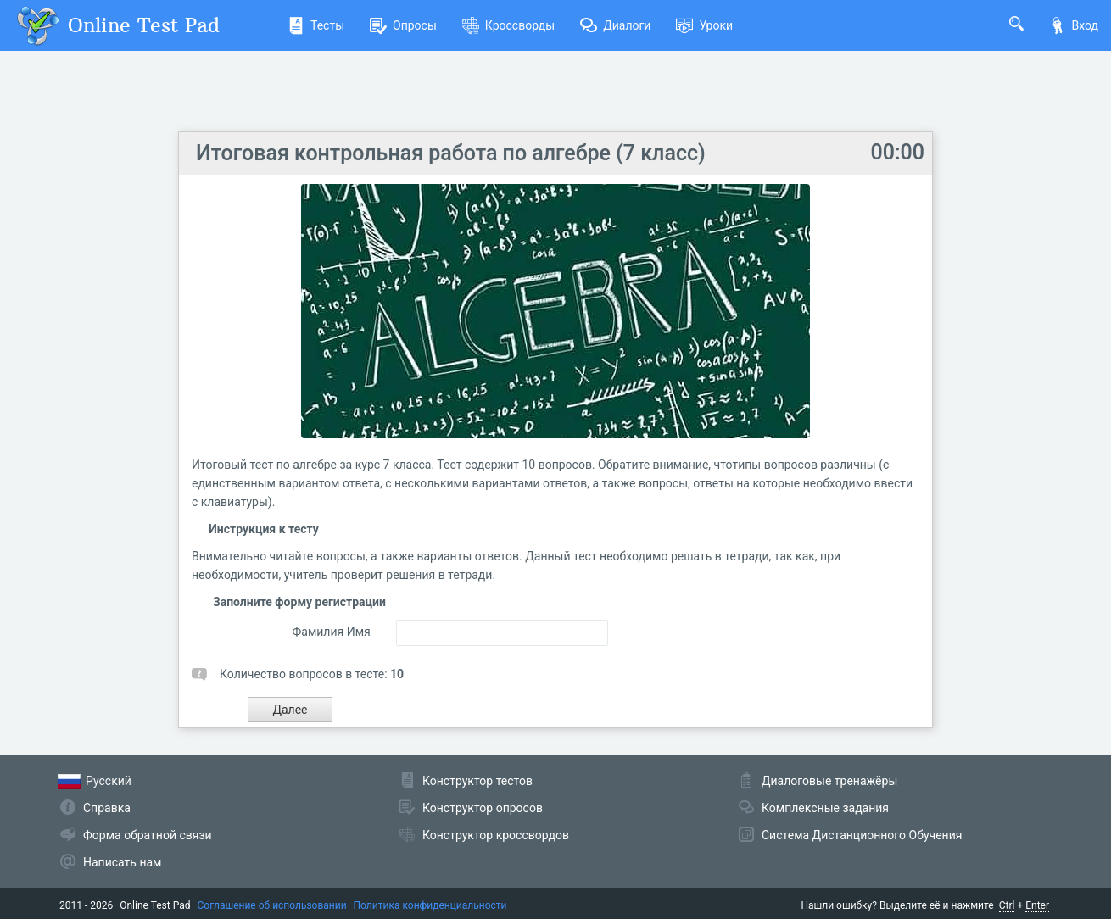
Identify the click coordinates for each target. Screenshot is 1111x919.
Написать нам (122, 862)
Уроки (704, 25)
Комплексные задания (825, 808)
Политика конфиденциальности (430, 905)
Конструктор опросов (482, 808)
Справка (107, 808)
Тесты (316, 25)
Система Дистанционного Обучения (862, 835)
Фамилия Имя (331, 631)
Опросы (403, 25)
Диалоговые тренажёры (829, 781)
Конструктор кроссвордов (495, 835)
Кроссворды (508, 25)
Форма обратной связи (147, 835)
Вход (1073, 25)
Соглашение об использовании (272, 905)
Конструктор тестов (477, 781)
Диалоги (615, 25)
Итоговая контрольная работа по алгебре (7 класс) (451, 153)
